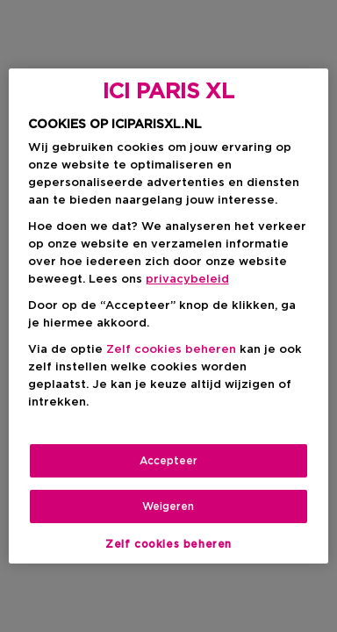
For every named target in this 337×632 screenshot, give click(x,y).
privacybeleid (187, 279)
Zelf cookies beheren (171, 350)
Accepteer (168, 461)
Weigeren (168, 506)
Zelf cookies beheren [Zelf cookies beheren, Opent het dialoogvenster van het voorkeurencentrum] (168, 544)
